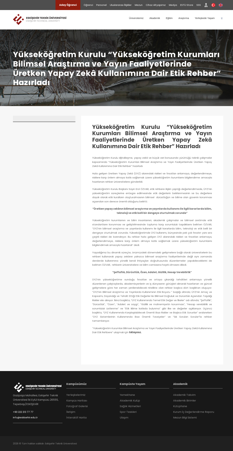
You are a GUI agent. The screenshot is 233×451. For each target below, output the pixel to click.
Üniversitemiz (136, 18)
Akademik (154, 18)
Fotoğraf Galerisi (77, 406)
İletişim (70, 412)
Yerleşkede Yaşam (205, 18)
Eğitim (169, 18)
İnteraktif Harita (76, 417)
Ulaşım (124, 417)
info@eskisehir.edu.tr (25, 417)
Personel (101, 5)
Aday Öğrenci (68, 5)
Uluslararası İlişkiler (121, 5)
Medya (173, 5)
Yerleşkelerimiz (75, 395)
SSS (198, 5)
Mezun (139, 5)
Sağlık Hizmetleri (130, 406)
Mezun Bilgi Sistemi (185, 417)
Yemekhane (127, 395)
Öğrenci (88, 5)
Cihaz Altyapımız (156, 5)
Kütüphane (180, 406)
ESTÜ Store (186, 5)
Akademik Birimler (184, 400)
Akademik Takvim (184, 395)
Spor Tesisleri (128, 412)
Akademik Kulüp (130, 400)
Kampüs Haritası (76, 400)
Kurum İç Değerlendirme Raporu (193, 412)
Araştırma (183, 18)
